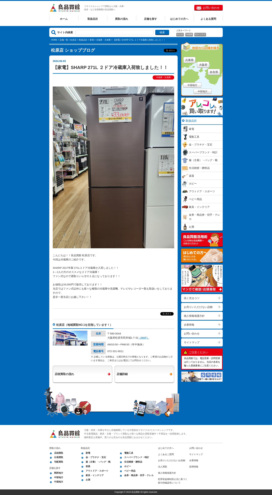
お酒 (88, 479)
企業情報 (189, 324)
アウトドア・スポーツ (97, 471)
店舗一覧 (64, 40)
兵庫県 (189, 60)
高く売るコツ (191, 298)
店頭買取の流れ (64, 374)
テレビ (180, 34)
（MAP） (143, 337)
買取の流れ (121, 18)
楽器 (88, 466)
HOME (54, 40)
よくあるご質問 (166, 454)
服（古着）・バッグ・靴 (98, 461)
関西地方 (58, 473)
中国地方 (192, 85)
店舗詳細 (122, 374)
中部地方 (202, 91)
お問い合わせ (211, 7)
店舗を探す (150, 18)
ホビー (127, 466)
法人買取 (162, 466)
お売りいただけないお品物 (171, 460)
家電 (92, 40)
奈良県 (214, 72)
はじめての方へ (179, 18)
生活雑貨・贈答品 (133, 461)
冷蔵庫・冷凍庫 (103, 40)
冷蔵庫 (189, 34)
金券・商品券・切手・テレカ (139, 475)
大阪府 (203, 64)
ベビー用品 (129, 471)
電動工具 (128, 453)
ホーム (64, 18)
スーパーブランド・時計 (136, 457)
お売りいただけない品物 (198, 306)
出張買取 (58, 457)
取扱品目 (92, 18)
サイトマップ (191, 342)
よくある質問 (208, 18)
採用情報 (193, 466)
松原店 (73, 40)
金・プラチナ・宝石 (96, 457)
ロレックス (200, 34)
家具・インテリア (95, 475)
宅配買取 (58, 461)
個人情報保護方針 (194, 315)
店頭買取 (58, 453)
